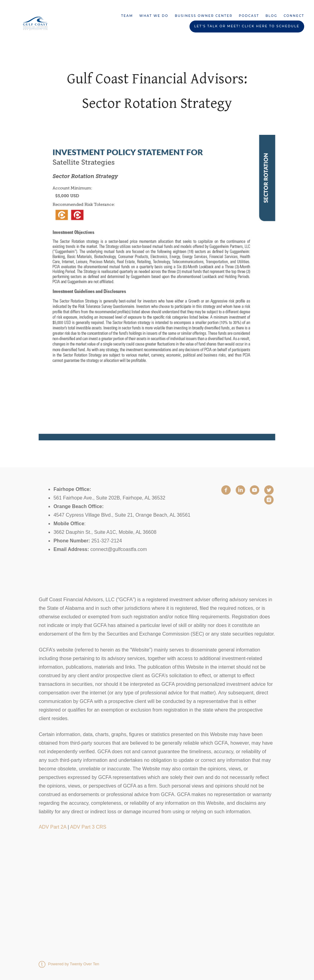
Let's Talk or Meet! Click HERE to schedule (246, 26)
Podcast (249, 16)
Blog (272, 16)
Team (127, 16)
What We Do (153, 16)
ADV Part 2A (52, 827)
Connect (294, 16)
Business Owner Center (203, 16)
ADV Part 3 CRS (88, 827)
